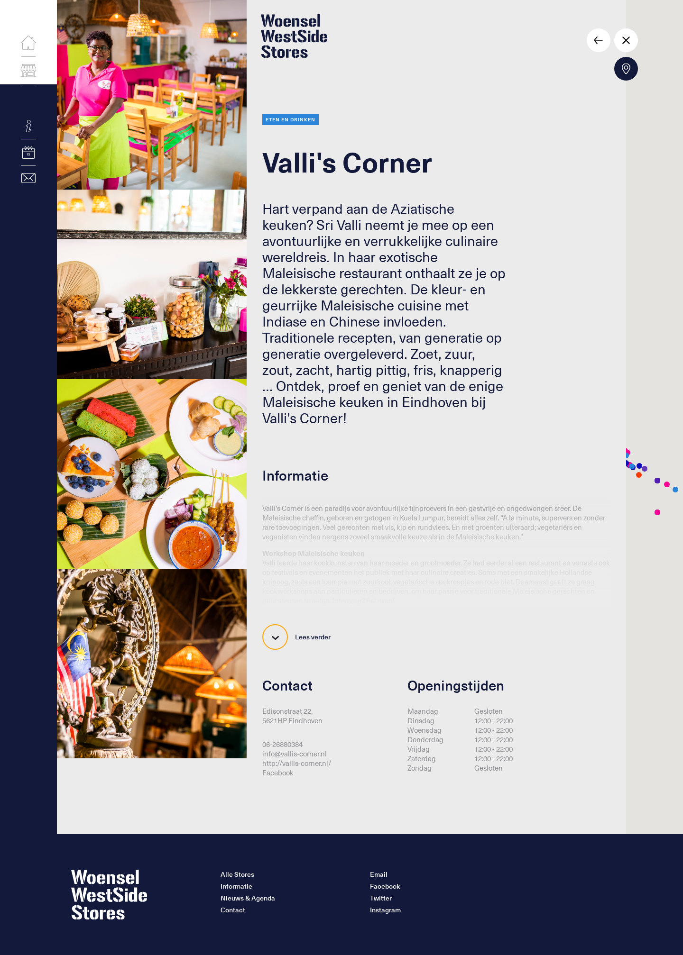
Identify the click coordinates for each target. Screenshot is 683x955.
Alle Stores (237, 874)
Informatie (236, 886)
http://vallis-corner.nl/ (297, 763)
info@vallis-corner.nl (294, 753)
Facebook (278, 772)
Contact (233, 910)
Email (379, 874)
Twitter (381, 898)
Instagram (385, 910)
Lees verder (296, 637)
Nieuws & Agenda (248, 898)
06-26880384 (282, 744)
